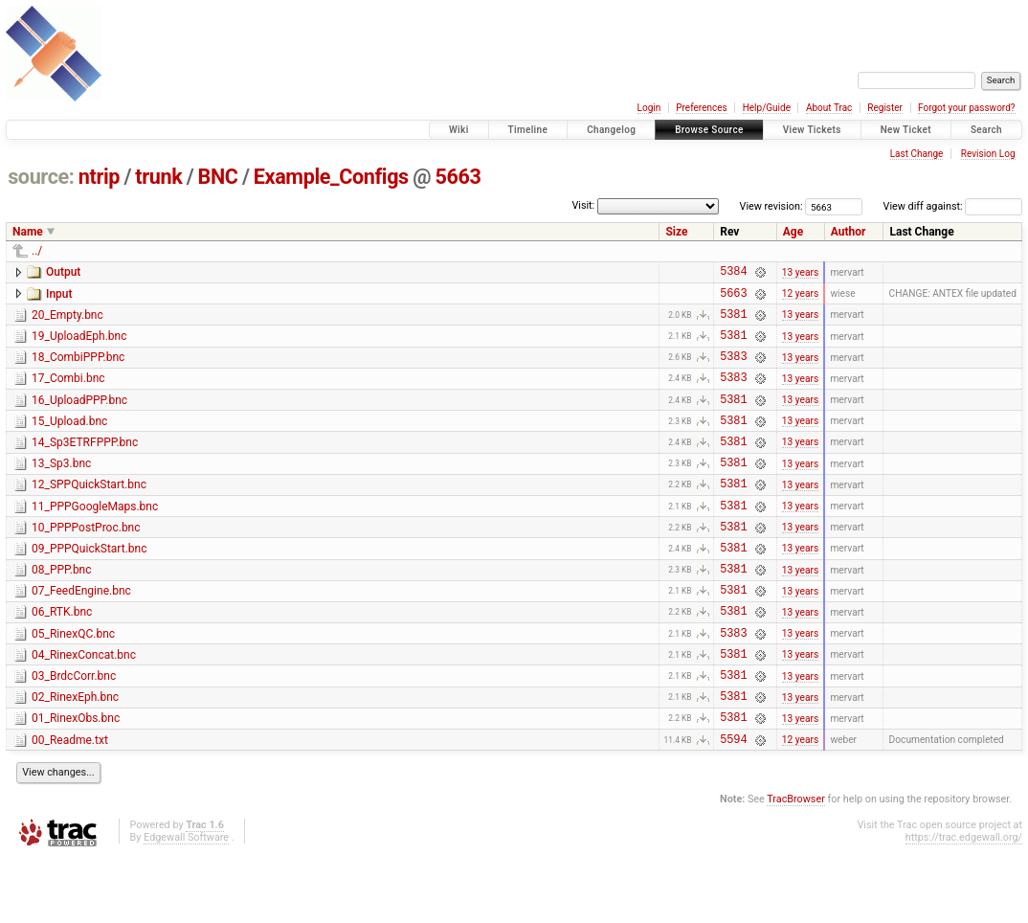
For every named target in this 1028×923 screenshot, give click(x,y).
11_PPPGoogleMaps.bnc (95, 538)
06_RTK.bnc (62, 657)
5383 (733, 370)
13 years (800, 273)
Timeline (528, 129)
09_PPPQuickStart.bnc (89, 586)
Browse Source (709, 129)
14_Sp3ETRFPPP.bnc (85, 465)
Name (27, 231)
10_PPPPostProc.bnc (86, 562)
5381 (733, 322)
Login (649, 107)
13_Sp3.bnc (61, 489)
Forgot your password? (967, 107)
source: (41, 177)
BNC (218, 177)
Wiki (459, 129)
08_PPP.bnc (62, 610)
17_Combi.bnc (68, 392)
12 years (800, 298)
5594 (733, 805)
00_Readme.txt (70, 803)
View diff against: (952, 206)
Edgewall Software (186, 903)
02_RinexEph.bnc (75, 754)
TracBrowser (796, 865)
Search (986, 129)
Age (793, 231)
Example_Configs (331, 177)
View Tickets (812, 129)
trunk (158, 177)
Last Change (917, 153)
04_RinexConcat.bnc (84, 706)
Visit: (582, 205)
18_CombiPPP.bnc (78, 368)
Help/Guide (767, 107)
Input (59, 297)
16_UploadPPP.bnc (79, 417)
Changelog (611, 129)
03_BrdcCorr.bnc (74, 730)
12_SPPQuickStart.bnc (89, 513)
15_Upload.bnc (69, 441)
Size (676, 231)
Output (63, 272)
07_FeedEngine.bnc (81, 634)
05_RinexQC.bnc (73, 682)
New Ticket (906, 129)
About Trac (829, 107)
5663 (457, 177)
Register (885, 107)
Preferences (701, 107)
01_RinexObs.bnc (76, 778)
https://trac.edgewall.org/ (963, 903)
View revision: (771, 206)
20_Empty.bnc (67, 320)
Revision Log (988, 153)
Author (848, 231)
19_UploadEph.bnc (79, 344)
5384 (733, 273)
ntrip (99, 177)
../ (37, 251)
